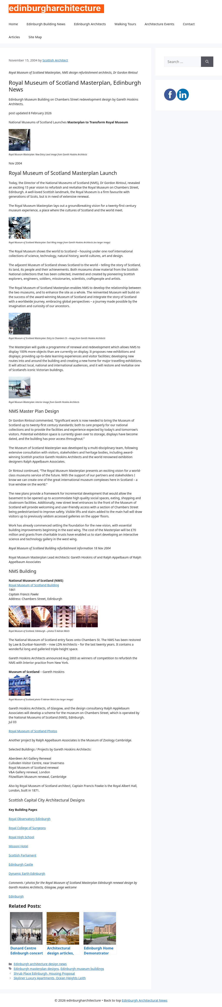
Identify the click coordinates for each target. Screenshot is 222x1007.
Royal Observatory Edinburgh (30, 819)
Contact (189, 24)
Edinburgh (16, 896)
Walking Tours (125, 24)
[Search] (207, 61)
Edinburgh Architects (90, 24)
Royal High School (21, 837)
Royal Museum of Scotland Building (34, 585)
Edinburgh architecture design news (40, 964)
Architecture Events (159, 24)
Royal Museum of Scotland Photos (33, 731)
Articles (14, 37)
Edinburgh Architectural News (144, 1000)
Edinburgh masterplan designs (36, 969)
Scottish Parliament (22, 855)
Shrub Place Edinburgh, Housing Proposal (44, 973)
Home (13, 24)
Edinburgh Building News (46, 24)
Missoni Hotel (18, 846)
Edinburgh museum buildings (82, 969)
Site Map (35, 37)
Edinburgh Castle (21, 864)
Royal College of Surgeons (27, 828)
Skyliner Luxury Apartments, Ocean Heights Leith (50, 978)
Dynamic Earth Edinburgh (27, 873)
